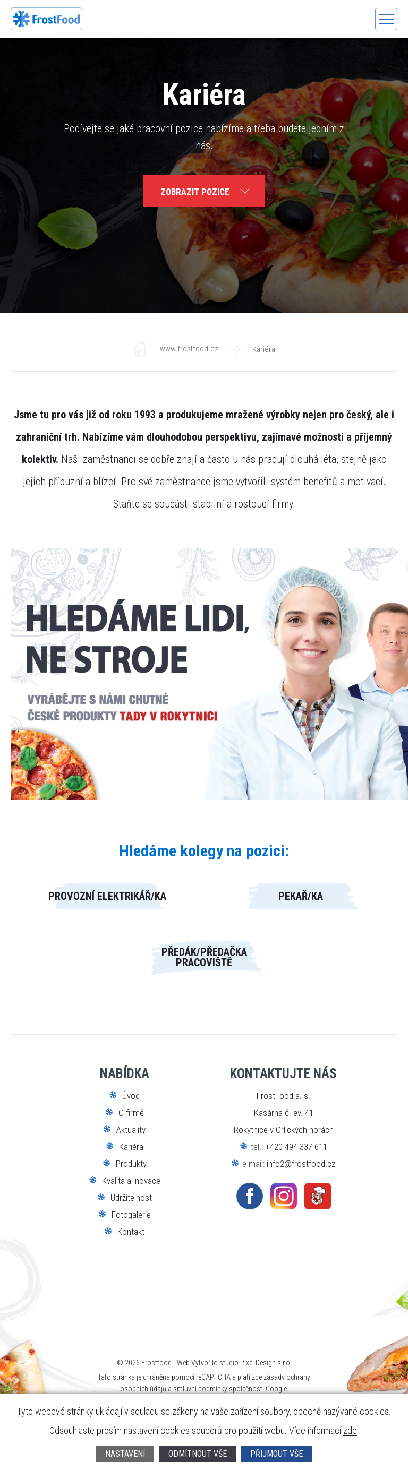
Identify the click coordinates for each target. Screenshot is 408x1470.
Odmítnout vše (197, 1454)
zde (350, 1431)
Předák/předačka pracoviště (204, 957)
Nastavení (125, 1454)
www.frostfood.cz (189, 349)
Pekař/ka (300, 896)
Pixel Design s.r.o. (266, 1363)
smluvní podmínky (200, 1389)
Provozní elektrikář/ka (107, 896)
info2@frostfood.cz (301, 1163)
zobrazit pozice (195, 191)
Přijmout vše (276, 1454)
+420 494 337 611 (296, 1146)
